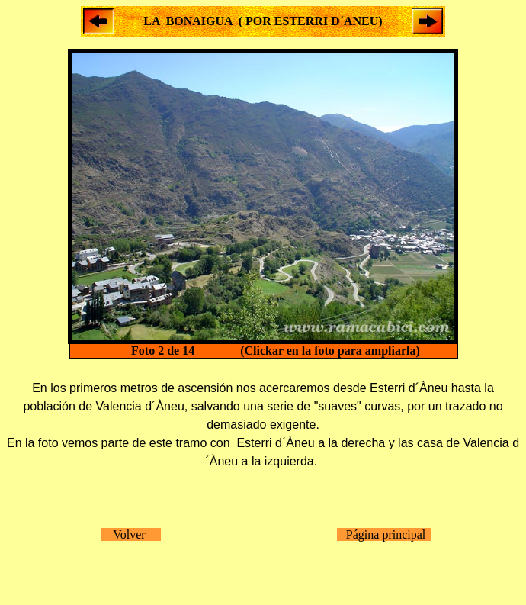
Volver (131, 534)
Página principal (384, 534)
